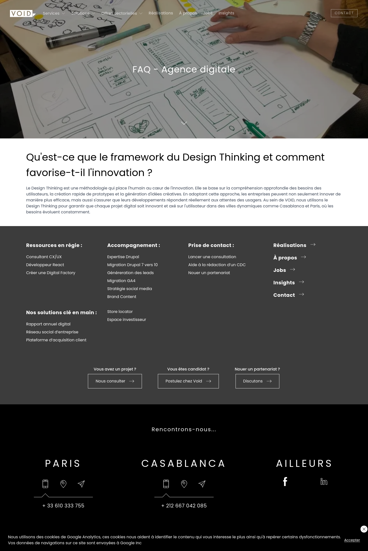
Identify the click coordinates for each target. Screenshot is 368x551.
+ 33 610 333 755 (63, 505)
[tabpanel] (63, 505)
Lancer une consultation (212, 256)
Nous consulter (115, 381)
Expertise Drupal (123, 256)
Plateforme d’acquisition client (56, 340)
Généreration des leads (130, 272)
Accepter (352, 540)
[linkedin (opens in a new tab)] (323, 481)
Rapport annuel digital (48, 324)
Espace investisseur (126, 319)
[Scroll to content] (184, 123)
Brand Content (121, 296)
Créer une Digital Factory (50, 272)
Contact (344, 12)
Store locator (120, 311)
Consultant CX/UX (44, 256)
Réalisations (161, 13)
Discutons (257, 381)
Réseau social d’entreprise (52, 332)
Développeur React (45, 264)
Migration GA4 (121, 280)
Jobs (208, 13)
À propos (188, 13)
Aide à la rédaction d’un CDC (217, 264)
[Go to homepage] (23, 13)
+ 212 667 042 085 (184, 505)
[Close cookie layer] (364, 529)
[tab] (45, 484)
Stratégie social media (129, 288)
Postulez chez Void (188, 381)
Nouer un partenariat (209, 272)
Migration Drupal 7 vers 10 (132, 264)
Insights (226, 13)
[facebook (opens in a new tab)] (285, 481)
